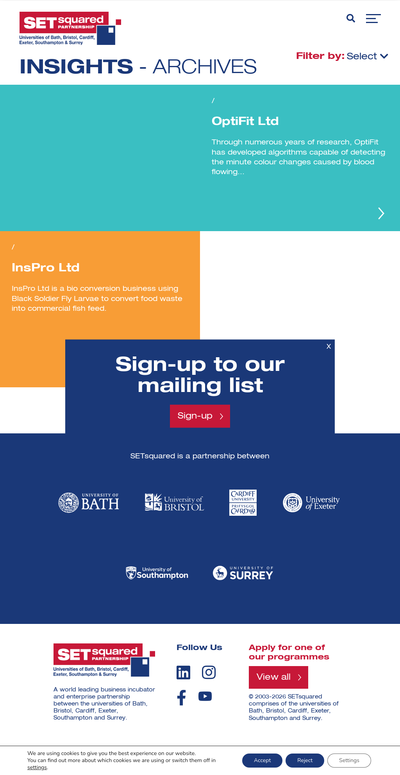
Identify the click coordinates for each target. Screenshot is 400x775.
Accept (262, 760)
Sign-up (195, 416)
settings (37, 767)
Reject (304, 760)
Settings (349, 760)
